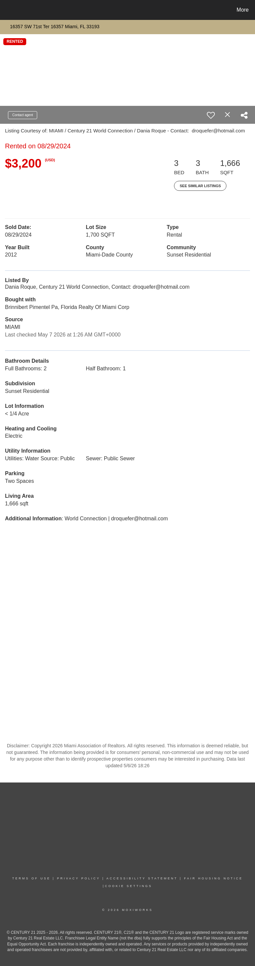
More (243, 10)
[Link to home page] (6, 10)
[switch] (211, 115)
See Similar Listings (200, 186)
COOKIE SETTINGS (128, 886)
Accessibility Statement (142, 878)
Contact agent (22, 115)
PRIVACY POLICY (78, 878)
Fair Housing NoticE (213, 878)
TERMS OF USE (31, 878)
